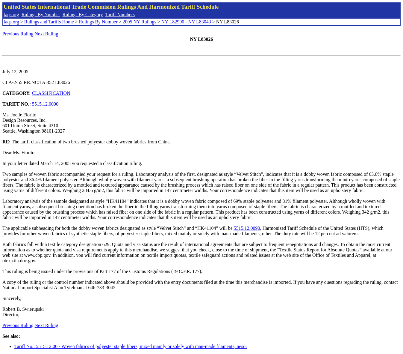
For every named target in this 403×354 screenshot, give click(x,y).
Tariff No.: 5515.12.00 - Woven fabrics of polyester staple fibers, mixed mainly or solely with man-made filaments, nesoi (130, 346)
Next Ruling (46, 33)
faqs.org (11, 14)
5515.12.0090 (45, 103)
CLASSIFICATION (51, 93)
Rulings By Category (83, 14)
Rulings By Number (41, 14)
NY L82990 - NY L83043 (186, 21)
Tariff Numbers (120, 14)
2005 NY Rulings (139, 21)
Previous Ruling (18, 33)
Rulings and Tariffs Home (49, 21)
